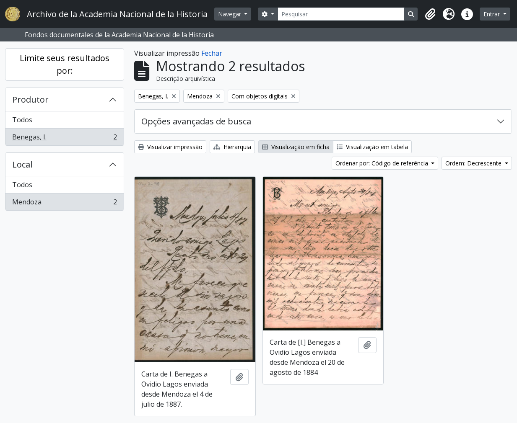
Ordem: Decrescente (474, 163)
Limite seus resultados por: (64, 64)
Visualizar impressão (170, 147)
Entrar (492, 14)
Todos (22, 119)
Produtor (30, 99)
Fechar (211, 53)
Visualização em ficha (296, 147)
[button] (430, 14)
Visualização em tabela (372, 147)
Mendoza (64, 203)
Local (22, 164)
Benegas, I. (64, 138)
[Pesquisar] (341, 14)
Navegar (230, 14)
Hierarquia (232, 147)
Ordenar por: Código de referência (382, 163)
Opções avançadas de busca (196, 121)
